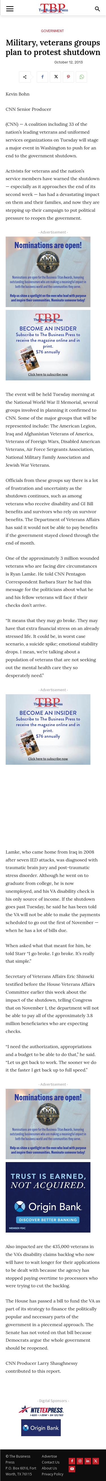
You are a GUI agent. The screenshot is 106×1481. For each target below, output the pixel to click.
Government (52, 31)
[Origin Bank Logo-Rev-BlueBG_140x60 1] (41, 1427)
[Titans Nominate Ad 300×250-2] (48, 272)
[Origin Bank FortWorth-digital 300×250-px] (48, 1197)
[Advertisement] (48, 803)
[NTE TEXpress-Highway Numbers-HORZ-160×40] (41, 1410)
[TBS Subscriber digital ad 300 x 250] (48, 345)
